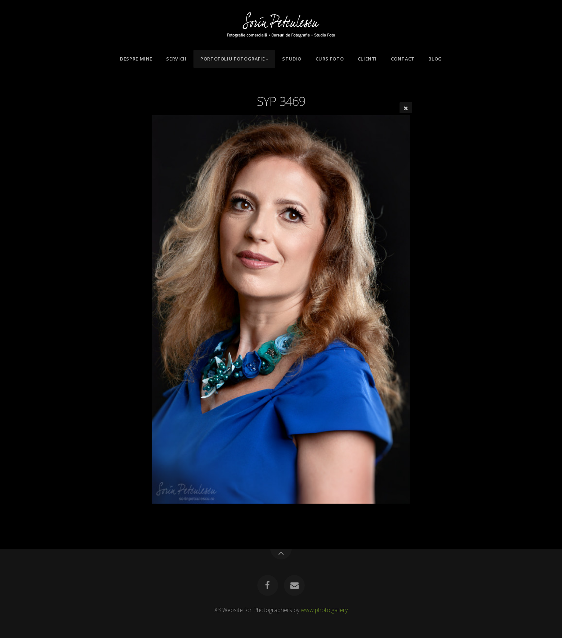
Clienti (367, 58)
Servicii (176, 58)
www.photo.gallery (324, 610)
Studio (292, 58)
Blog (435, 58)
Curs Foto (330, 58)
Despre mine (136, 58)
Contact (403, 58)
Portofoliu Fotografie (232, 58)
